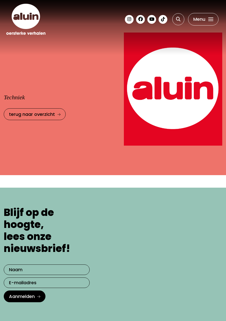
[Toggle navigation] (203, 19)
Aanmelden (22, 296)
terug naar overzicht (32, 114)
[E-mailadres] (47, 282)
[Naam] (47, 269)
